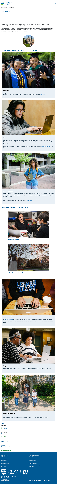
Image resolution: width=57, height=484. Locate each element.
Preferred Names (8, 191)
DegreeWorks (7, 366)
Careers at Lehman (32, 453)
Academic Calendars (9, 413)
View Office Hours (5, 433)
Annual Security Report (33, 463)
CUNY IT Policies (32, 459)
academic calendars (42, 415)
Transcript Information (6, 446)
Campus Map (4, 443)
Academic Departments (5, 453)
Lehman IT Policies (32, 460)
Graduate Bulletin (4, 462)
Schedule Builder (8, 317)
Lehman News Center (33, 456)
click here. (42, 94)
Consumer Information (33, 462)
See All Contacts (5, 436)
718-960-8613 (5, 428)
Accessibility (3, 466)
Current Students (4, 459)
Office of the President (5, 455)
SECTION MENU (6, 11)
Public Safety (31, 466)
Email (4, 427)
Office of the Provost (4, 456)
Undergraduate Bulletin (5, 463)
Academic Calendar (45, 146)
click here (18, 369)
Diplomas (6, 90)
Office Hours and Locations (16, 273)
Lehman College (4, 7)
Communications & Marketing (34, 455)
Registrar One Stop (14, 239)
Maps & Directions (5, 480)
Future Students (4, 460)
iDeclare (5, 138)
